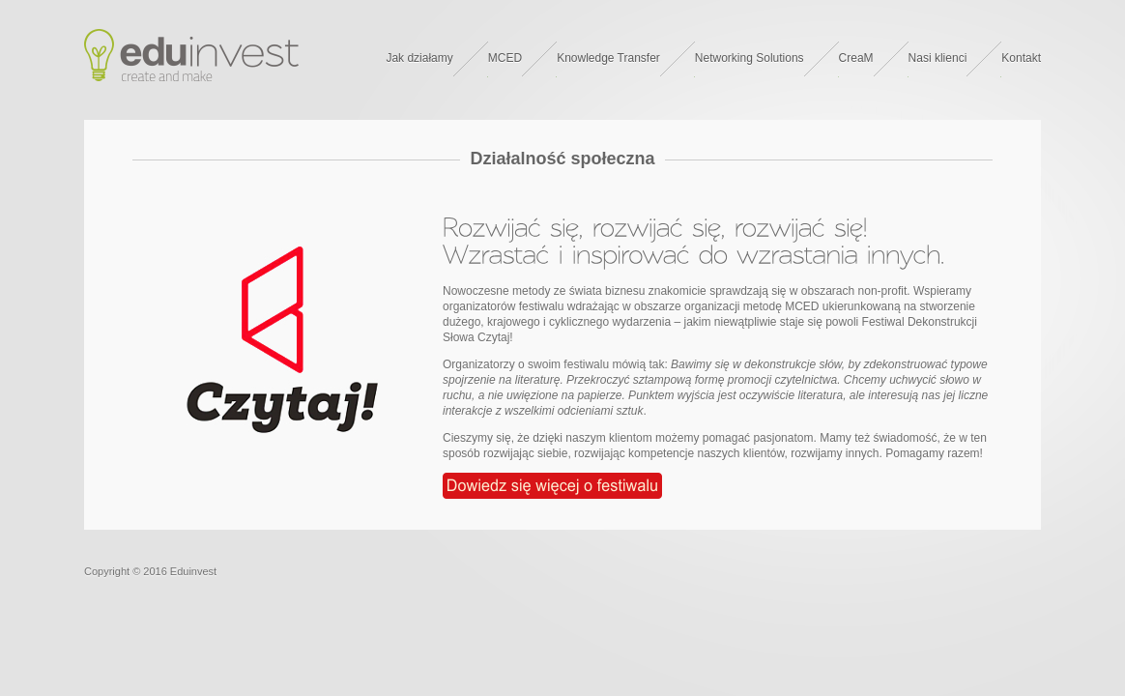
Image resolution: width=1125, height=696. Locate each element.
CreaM (856, 58)
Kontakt (1021, 58)
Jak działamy (419, 58)
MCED (505, 58)
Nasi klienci (938, 58)
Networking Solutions (749, 58)
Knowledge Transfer (608, 58)
